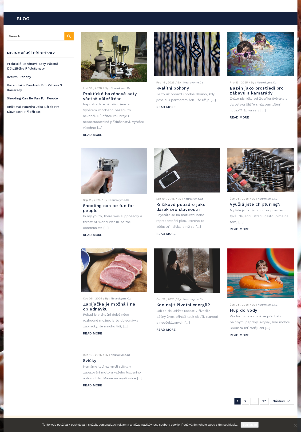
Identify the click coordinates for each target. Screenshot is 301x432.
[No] (295, 425)
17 (264, 401)
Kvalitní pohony (19, 77)
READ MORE (92, 135)
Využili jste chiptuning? (255, 204)
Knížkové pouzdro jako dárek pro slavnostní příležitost (33, 109)
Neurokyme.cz (121, 88)
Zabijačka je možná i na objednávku (109, 306)
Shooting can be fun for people (32, 98)
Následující (282, 401)
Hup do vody (243, 310)
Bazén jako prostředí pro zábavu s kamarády (257, 90)
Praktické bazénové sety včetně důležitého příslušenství (32, 66)
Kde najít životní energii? (183, 304)
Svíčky (90, 360)
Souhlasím (249, 424)
